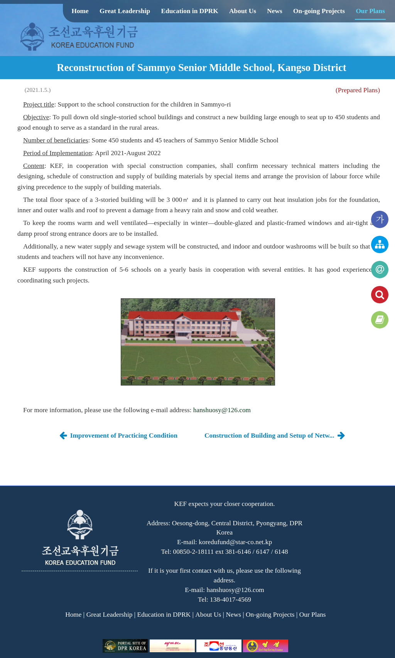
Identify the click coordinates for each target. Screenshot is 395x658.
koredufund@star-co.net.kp (235, 542)
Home (79, 11)
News (274, 11)
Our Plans (370, 11)
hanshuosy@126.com (222, 410)
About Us (242, 11)
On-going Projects (319, 11)
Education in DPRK (189, 11)
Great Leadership (125, 11)
